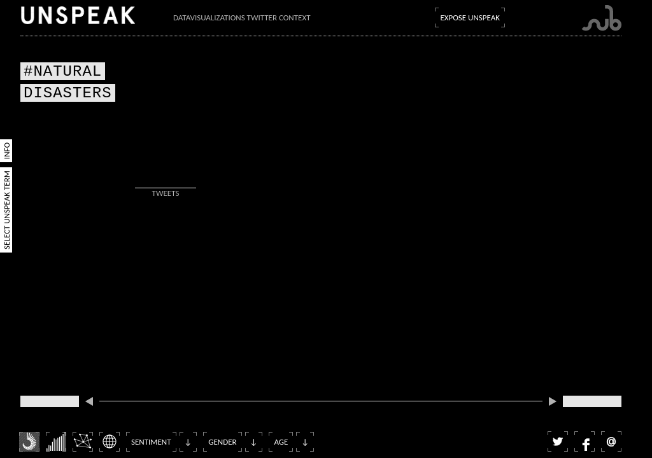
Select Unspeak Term (6, 209)
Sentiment (151, 442)
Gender (222, 442)
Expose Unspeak (470, 17)
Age (281, 442)
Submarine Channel (601, 18)
